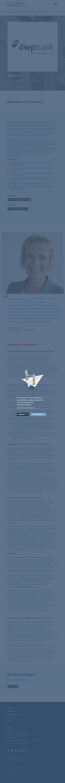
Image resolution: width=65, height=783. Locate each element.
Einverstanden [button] (37, 414)
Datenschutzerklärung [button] (24, 408)
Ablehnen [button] (21, 414)
